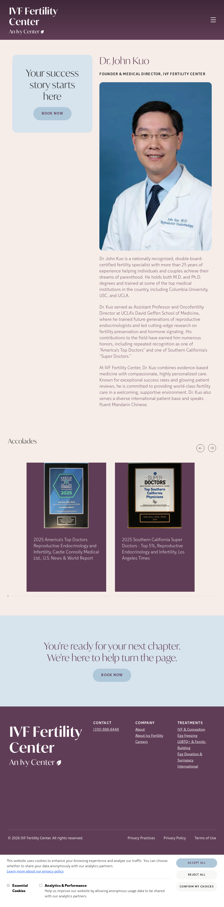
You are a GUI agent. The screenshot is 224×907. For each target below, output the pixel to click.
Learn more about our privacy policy (35, 871)
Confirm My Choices (197, 886)
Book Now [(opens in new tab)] (52, 113)
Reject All (196, 875)
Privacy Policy (175, 838)
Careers (141, 742)
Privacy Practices (141, 838)
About (140, 730)
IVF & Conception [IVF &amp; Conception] (191, 730)
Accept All (197, 863)
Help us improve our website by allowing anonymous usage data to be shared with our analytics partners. (108, 890)
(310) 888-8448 (106, 730)
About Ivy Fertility (149, 736)
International (187, 766)
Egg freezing (187, 736)
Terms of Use (205, 838)
